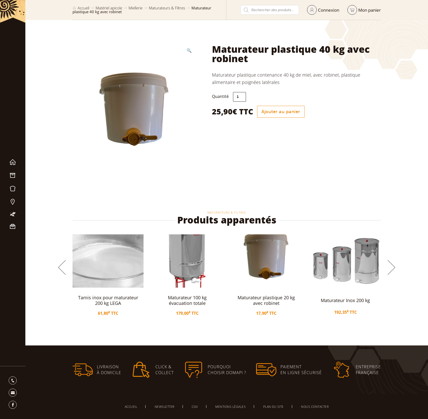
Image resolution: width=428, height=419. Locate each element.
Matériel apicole (12, 175)
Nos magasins (12, 201)
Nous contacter (12, 226)
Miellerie (135, 7)
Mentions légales (230, 407)
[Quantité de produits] (239, 97)
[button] (189, 50)
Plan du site (273, 407)
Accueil (12, 162)
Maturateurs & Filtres (167, 7)
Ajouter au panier (280, 111)
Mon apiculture (12, 214)
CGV (195, 407)
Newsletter (164, 407)
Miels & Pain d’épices (12, 188)
